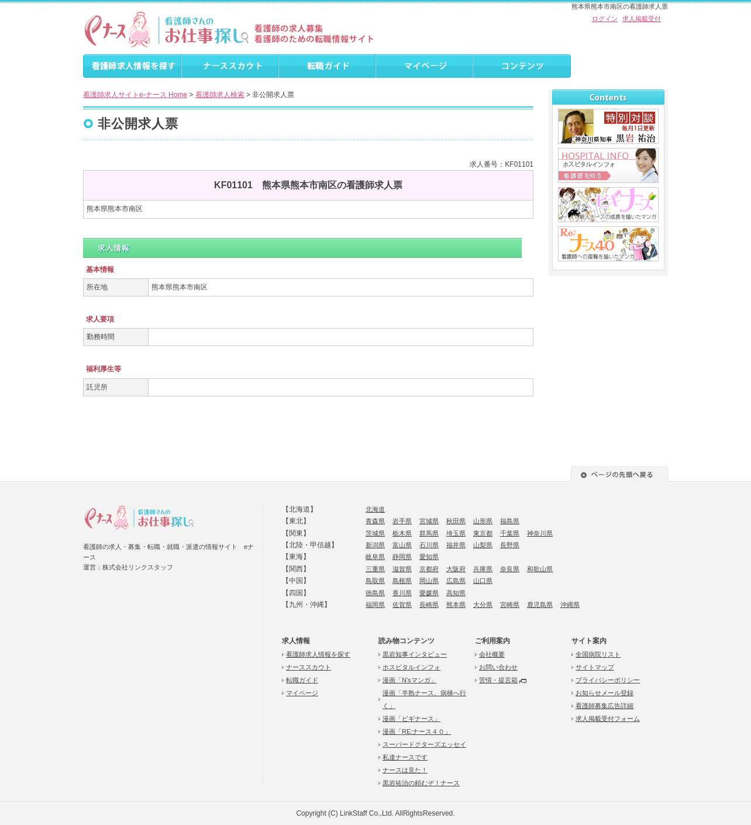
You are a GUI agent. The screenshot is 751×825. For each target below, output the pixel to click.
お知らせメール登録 (604, 692)
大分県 (482, 604)
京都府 (429, 568)
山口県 (482, 580)
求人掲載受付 (641, 18)
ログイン (605, 18)
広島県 (456, 580)
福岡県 (375, 604)
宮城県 (429, 520)
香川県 (402, 592)
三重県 (375, 568)
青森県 (375, 520)
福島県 (509, 520)
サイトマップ (595, 667)
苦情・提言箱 (498, 680)
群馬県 (429, 533)
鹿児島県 (540, 604)
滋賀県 (402, 568)
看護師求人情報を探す (318, 654)
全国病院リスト (598, 654)
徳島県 (375, 592)
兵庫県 (482, 568)
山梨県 (482, 544)
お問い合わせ (498, 667)
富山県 (402, 544)
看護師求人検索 (219, 95)
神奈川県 (540, 533)
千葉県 (509, 533)
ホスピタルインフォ (411, 667)
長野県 (509, 544)
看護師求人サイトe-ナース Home (135, 95)
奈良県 (509, 568)
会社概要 (492, 654)
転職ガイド (302, 680)
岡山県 (429, 580)
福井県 (456, 544)
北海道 (375, 509)
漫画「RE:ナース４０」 (417, 731)
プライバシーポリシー (608, 680)
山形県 (482, 520)
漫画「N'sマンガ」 (410, 680)
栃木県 (402, 533)
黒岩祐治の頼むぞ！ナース (421, 782)
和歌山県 (540, 568)
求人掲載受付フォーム (608, 718)
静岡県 (402, 556)
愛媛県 (429, 592)
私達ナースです (405, 757)
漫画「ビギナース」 (411, 718)
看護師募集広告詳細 (604, 705)
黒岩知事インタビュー (415, 654)
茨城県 (375, 533)
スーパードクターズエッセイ (424, 744)
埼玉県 (456, 533)
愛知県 (429, 556)
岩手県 (402, 520)
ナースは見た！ (405, 770)
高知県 (456, 592)
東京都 (482, 533)
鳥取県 (375, 580)
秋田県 (456, 520)
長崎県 (429, 604)
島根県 (402, 580)
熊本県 (456, 604)
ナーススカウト (308, 667)
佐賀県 (402, 604)
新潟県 (375, 544)
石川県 (429, 544)
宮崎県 (509, 604)
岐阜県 (375, 556)
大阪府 (456, 568)
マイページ (302, 692)
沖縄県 (570, 604)
